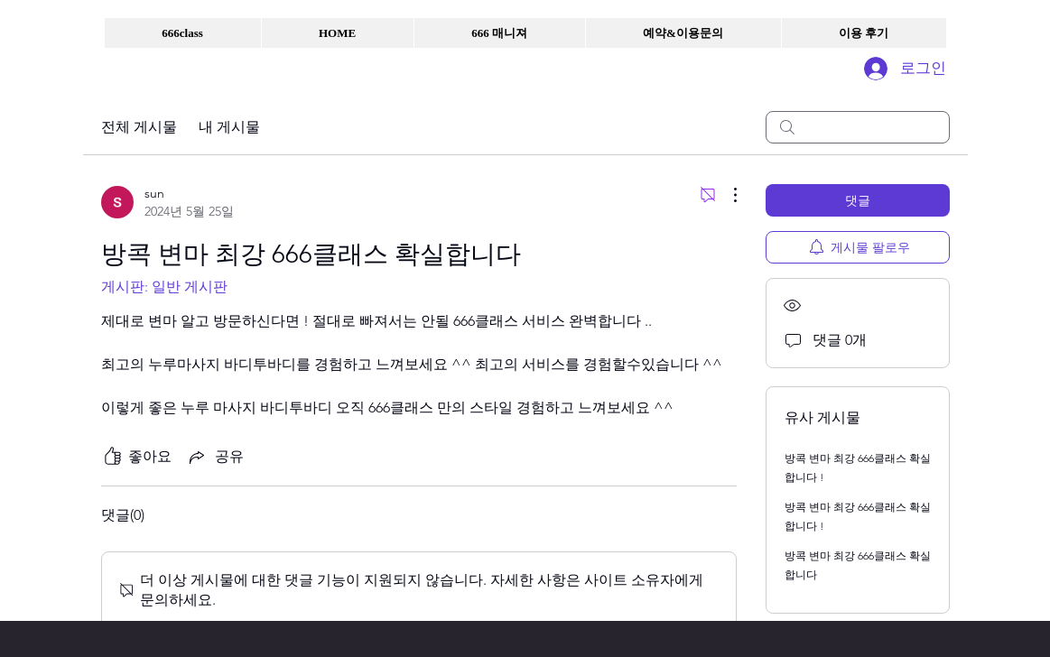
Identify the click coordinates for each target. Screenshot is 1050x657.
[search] (858, 127)
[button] (183, 33)
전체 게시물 (139, 126)
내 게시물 (229, 126)
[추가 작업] (726, 195)
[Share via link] (215, 456)
